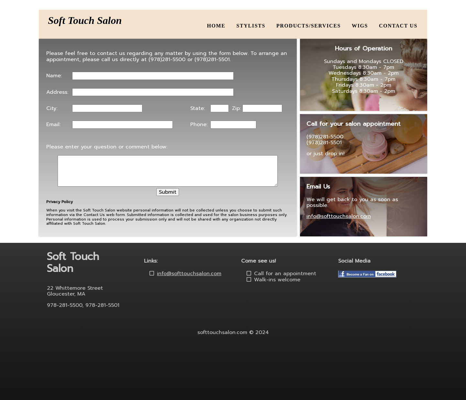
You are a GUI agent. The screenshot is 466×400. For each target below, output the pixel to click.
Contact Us (398, 25)
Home (216, 25)
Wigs (360, 25)
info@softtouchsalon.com (338, 216)
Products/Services (308, 25)
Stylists (251, 25)
